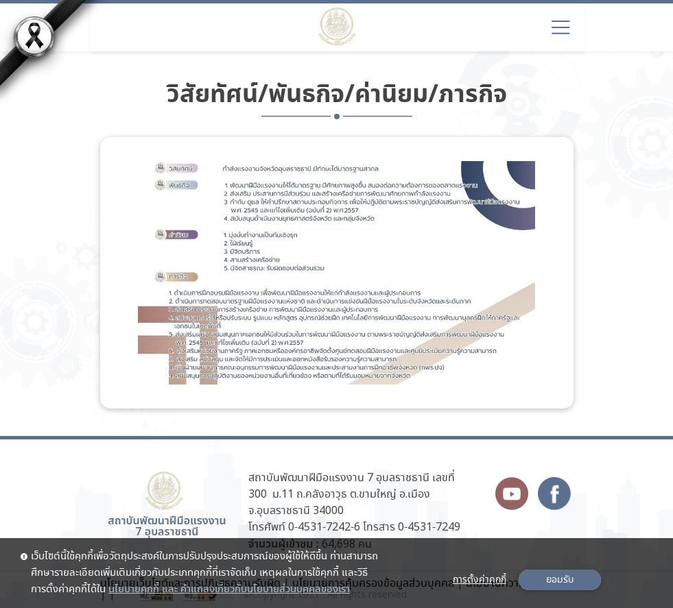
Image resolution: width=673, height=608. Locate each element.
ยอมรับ (560, 580)
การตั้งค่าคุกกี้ (479, 580)
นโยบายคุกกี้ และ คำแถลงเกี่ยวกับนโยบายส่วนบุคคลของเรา (229, 589)
